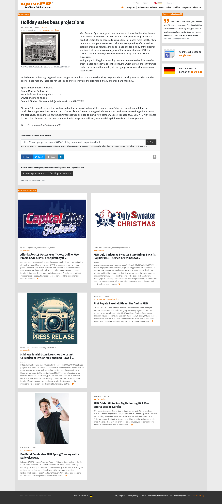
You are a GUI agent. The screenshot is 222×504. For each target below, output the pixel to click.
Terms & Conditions (148, 496)
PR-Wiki (136, 3)
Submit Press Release (147, 7)
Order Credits (165, 7)
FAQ (116, 496)
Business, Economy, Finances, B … (117, 248)
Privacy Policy (132, 496)
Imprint (145, 3)
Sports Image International (48, 30)
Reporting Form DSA (182, 496)
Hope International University (106, 299)
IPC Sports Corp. (26, 450)
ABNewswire (25, 250)
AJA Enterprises (100, 399)
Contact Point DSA (164, 496)
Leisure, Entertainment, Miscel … (43, 248)
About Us (197, 7)
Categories (130, 7)
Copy (151, 142)
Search (195, 3)
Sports (44, 28)
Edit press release (60, 173)
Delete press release (34, 173)
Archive (176, 7)
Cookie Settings (198, 496)
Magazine (186, 7)
